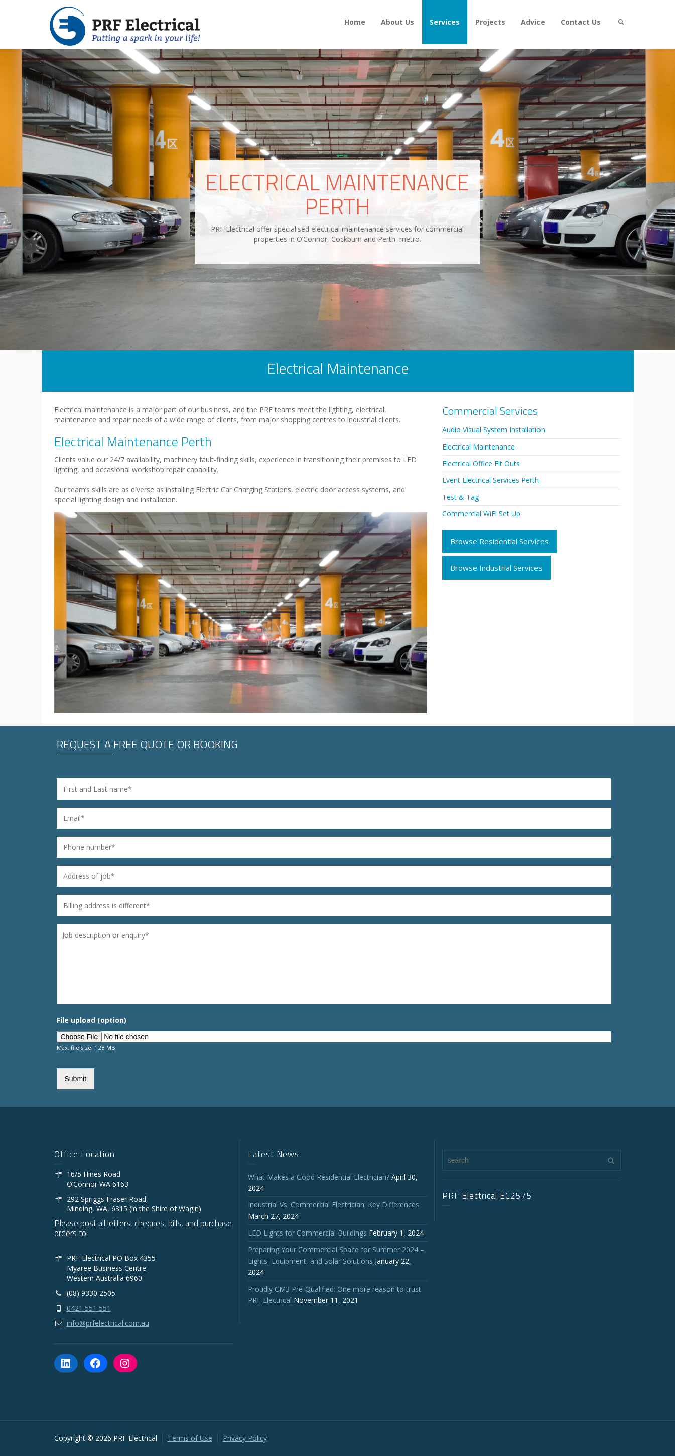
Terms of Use (190, 1438)
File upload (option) (91, 1020)
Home (354, 22)
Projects (490, 22)
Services (445, 22)
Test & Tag (460, 497)
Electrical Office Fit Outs (481, 463)
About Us (397, 22)
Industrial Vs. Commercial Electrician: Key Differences (335, 1204)
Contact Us (581, 22)
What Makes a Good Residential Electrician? (318, 1177)
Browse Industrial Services (496, 568)
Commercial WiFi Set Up (481, 513)
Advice (533, 22)
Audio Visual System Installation (493, 429)
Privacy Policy (245, 1438)
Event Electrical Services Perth (490, 480)
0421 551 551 (89, 1308)
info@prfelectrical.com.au (108, 1323)
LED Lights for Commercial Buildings (307, 1233)
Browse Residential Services (499, 541)
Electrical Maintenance (478, 447)
